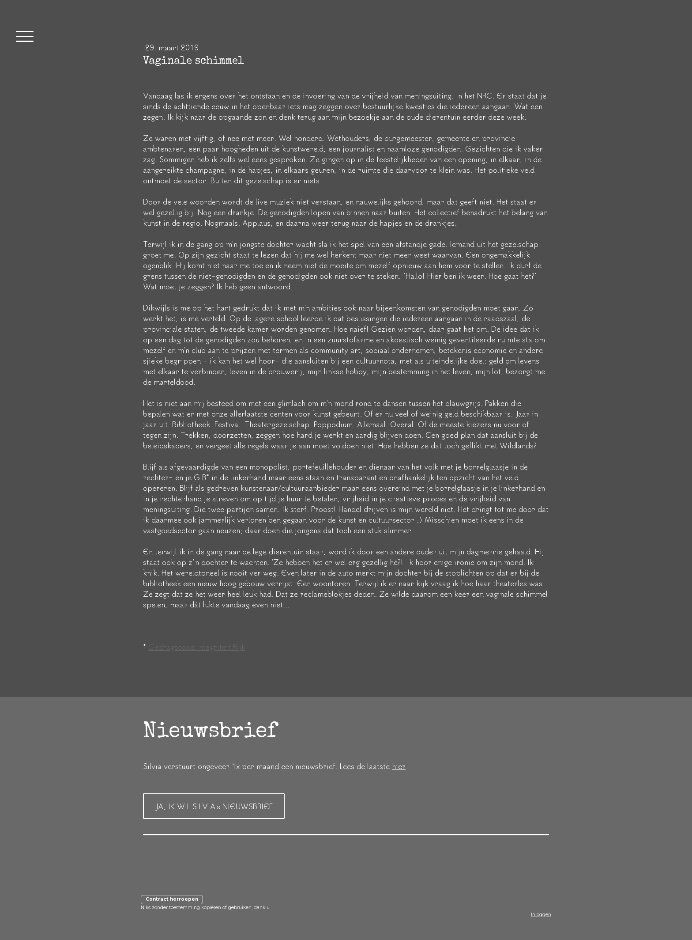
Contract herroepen (172, 899)
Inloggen (541, 914)
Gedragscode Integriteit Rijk (196, 646)
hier (399, 766)
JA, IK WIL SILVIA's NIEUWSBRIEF (214, 806)
